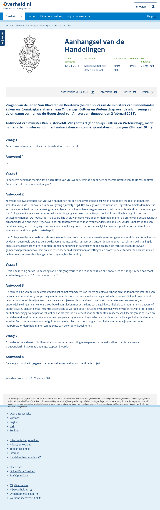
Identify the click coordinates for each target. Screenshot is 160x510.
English (14, 422)
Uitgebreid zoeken (51, 16)
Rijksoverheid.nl (19, 489)
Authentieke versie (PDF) (77, 92)
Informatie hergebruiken (24, 440)
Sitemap (15, 453)
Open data (16, 467)
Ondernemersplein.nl (22, 493)
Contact (14, 418)
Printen (129, 92)
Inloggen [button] (141, 6)
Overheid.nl (12, 17)
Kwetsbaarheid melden (23, 457)
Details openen (2, 38)
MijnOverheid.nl (19, 485)
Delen (148, 92)
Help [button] (150, 16)
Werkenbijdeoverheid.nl (24, 498)
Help (12, 426)
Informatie (108, 92)
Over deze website (20, 413)
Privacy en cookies (20, 444)
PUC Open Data (19, 475)
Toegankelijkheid (20, 448)
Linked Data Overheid (22, 471)
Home (31, 16)
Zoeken (14, 430)
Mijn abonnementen (79, 16)
